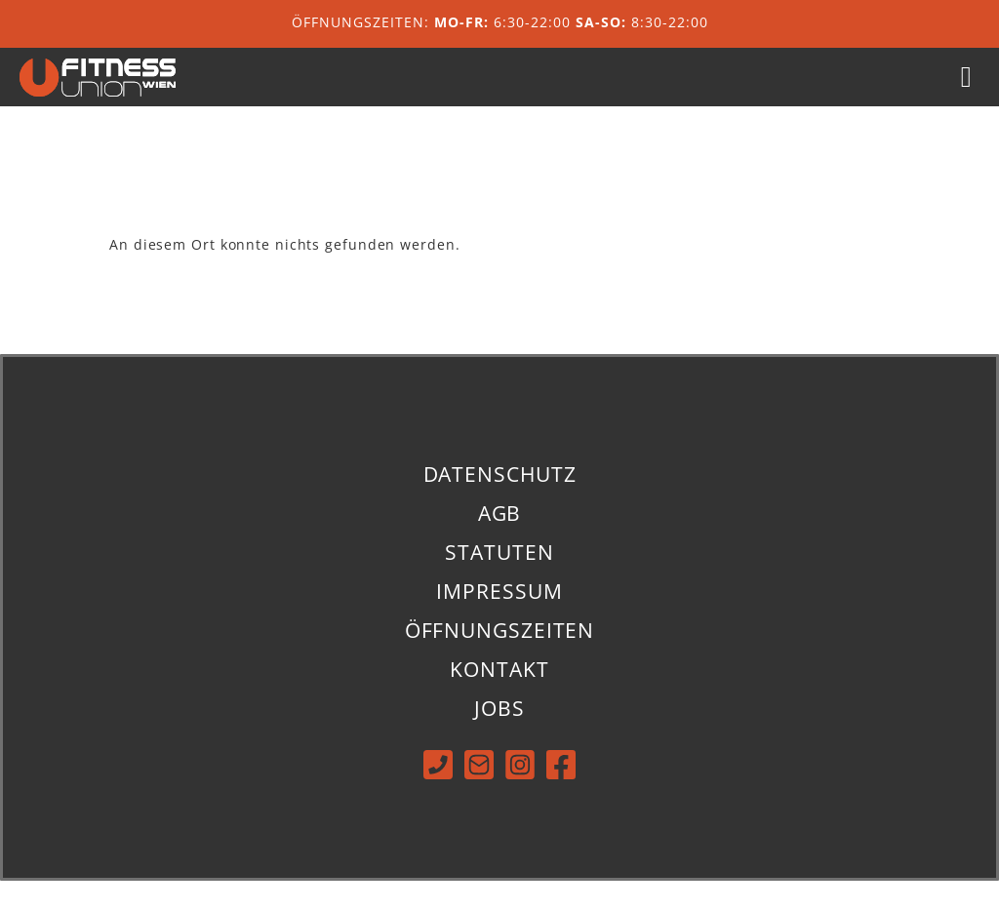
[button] (966, 92)
